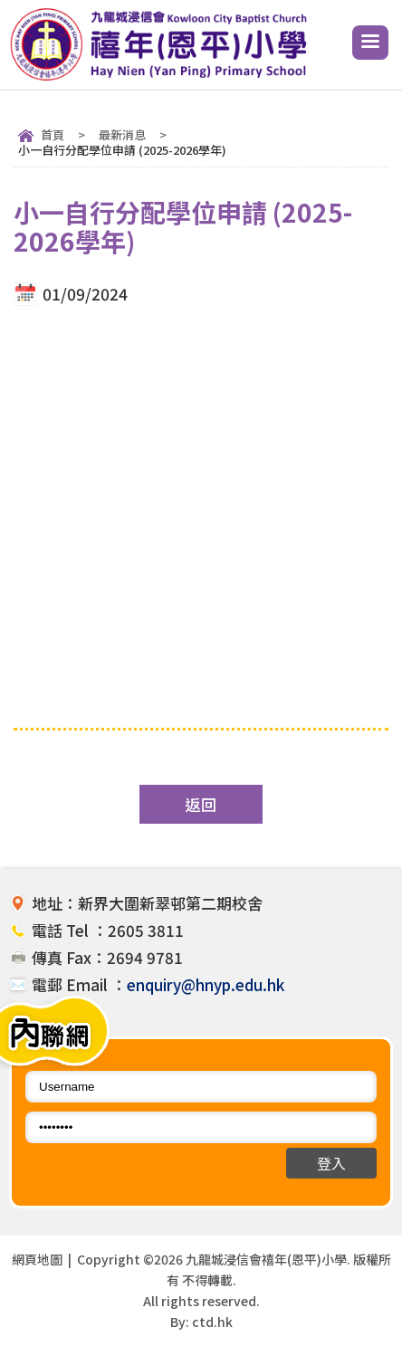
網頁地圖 (37, 1259)
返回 (201, 804)
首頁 (52, 134)
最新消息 (122, 134)
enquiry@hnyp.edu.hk (205, 984)
